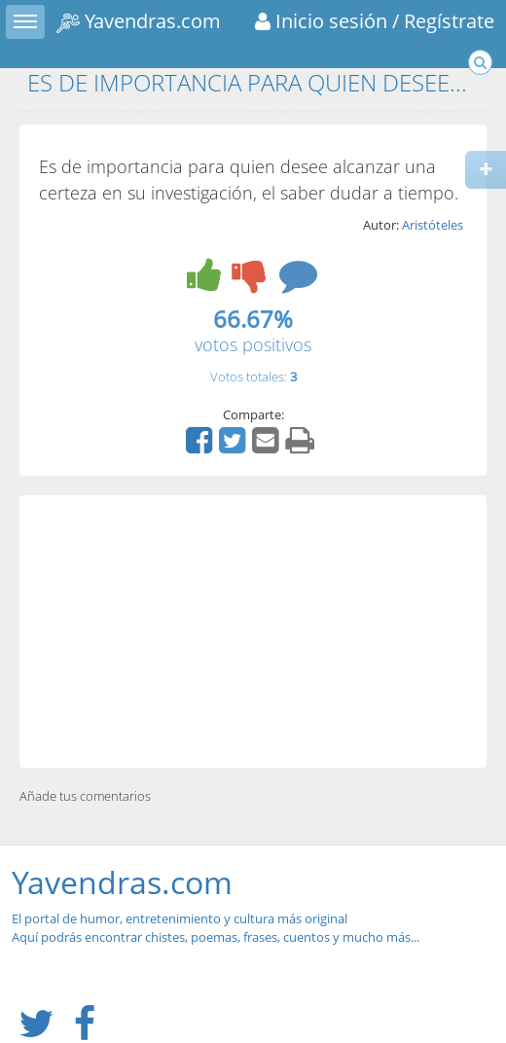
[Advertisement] (253, 631)
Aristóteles (432, 225)
